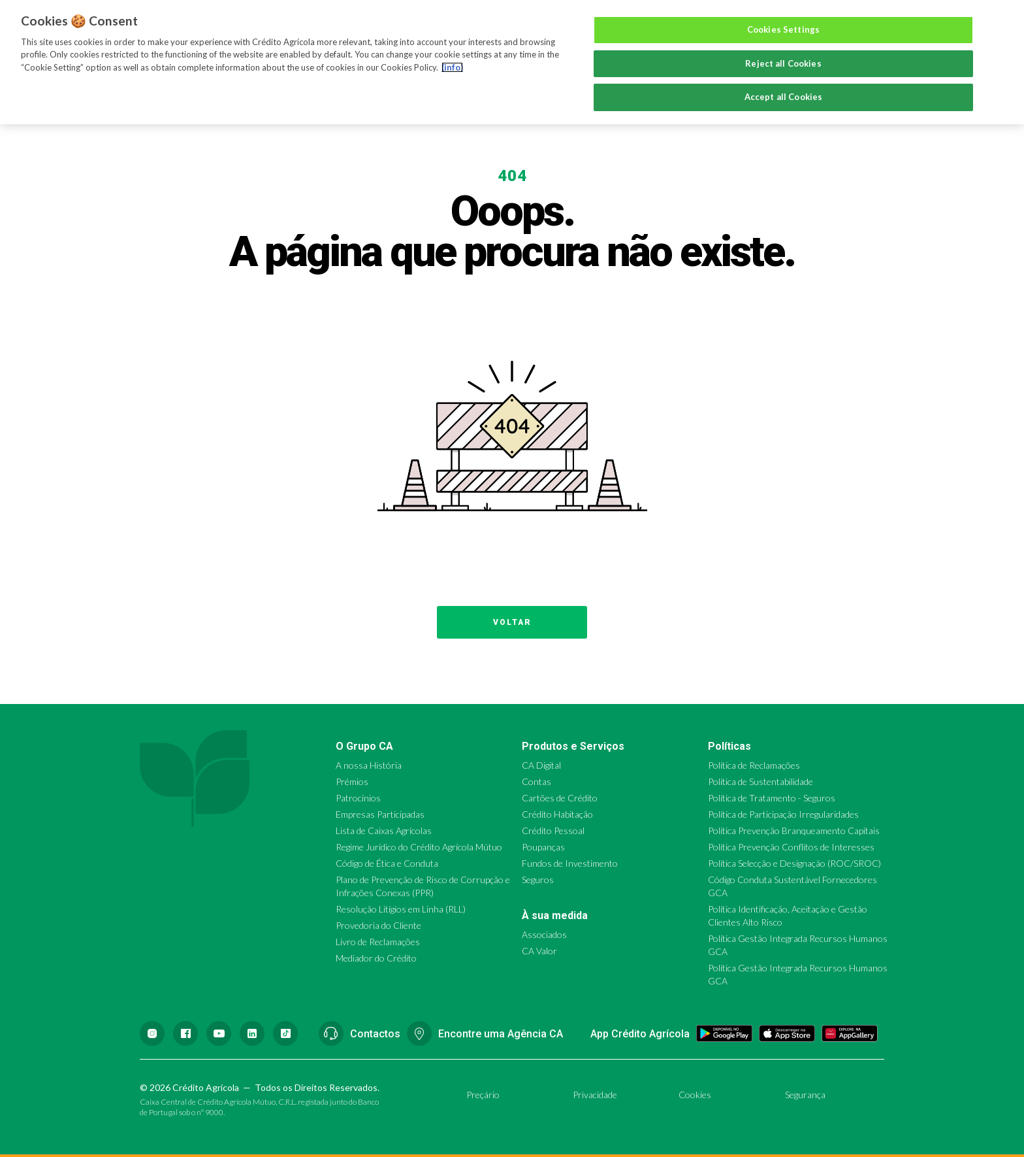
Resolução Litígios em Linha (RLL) (401, 908)
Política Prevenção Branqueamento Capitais (794, 830)
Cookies (695, 1094)
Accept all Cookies (783, 97)
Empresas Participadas (380, 814)
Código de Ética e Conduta (387, 863)
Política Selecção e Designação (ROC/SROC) (794, 863)
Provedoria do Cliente (378, 925)
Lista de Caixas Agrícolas (384, 830)
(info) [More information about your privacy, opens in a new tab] (452, 67)
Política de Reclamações (754, 765)
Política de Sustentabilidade (760, 781)
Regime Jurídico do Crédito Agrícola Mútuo (419, 846)
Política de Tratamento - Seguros (771, 797)
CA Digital (541, 765)
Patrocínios (358, 797)
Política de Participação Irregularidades (783, 814)
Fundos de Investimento (570, 863)
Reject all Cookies (783, 63)
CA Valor (539, 950)
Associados (544, 934)
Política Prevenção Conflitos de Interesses (791, 846)
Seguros (538, 879)
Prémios (352, 781)
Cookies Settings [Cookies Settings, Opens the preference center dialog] (783, 29)
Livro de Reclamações (378, 941)
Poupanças (543, 846)
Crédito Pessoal (553, 830)
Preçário (483, 1094)
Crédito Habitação (557, 814)
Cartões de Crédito (560, 797)
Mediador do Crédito (376, 958)
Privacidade (595, 1094)
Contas (536, 781)
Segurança (805, 1094)
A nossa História (369, 765)
